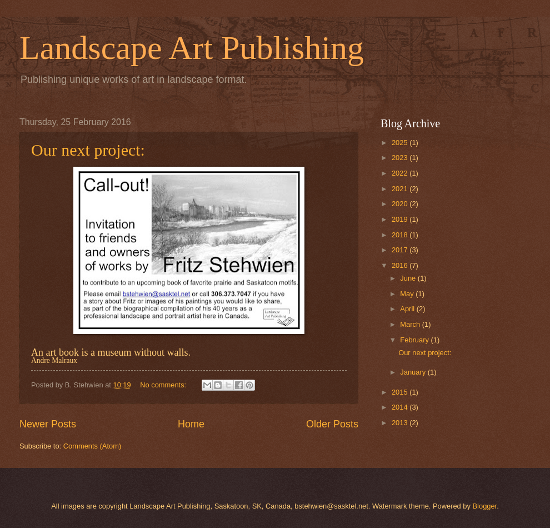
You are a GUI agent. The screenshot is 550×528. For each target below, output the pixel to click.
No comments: (164, 385)
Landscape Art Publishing (191, 47)
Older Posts (332, 424)
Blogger (485, 506)
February (415, 340)
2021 (400, 189)
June (409, 278)
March (411, 324)
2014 (400, 407)
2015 (400, 392)
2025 (400, 142)
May (408, 294)
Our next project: (88, 150)
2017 (400, 250)
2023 (400, 157)
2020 (400, 204)
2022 (400, 173)
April (408, 309)
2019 (400, 219)
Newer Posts (47, 424)
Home (191, 424)
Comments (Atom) (92, 446)
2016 (400, 265)
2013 (400, 423)
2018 (400, 235)
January (413, 372)
